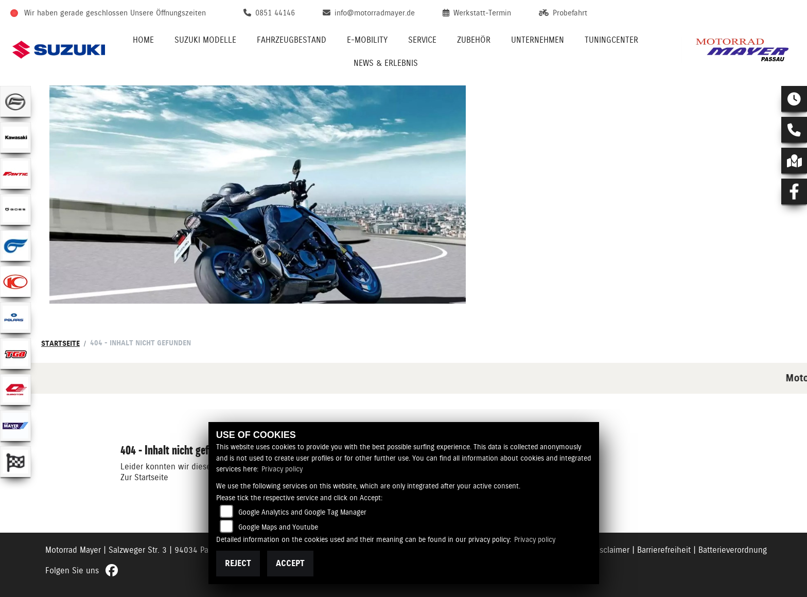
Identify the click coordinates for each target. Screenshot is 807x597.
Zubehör (473, 40)
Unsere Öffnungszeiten (168, 12)
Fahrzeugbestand (291, 40)
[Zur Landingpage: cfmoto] (15, 101)
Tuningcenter (611, 40)
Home (143, 40)
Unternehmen (537, 40)
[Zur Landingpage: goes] (15, 209)
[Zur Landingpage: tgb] (15, 353)
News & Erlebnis (386, 63)
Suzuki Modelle (205, 40)
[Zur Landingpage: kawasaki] (15, 137)
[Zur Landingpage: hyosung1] (15, 245)
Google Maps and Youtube (278, 527)
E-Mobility (367, 40)
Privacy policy (282, 469)
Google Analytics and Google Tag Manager (302, 512)
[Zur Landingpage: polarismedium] (15, 317)
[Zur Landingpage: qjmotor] (15, 389)
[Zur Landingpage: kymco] (15, 281)
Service (422, 40)
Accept (290, 563)
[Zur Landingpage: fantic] (15, 173)
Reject (238, 563)
